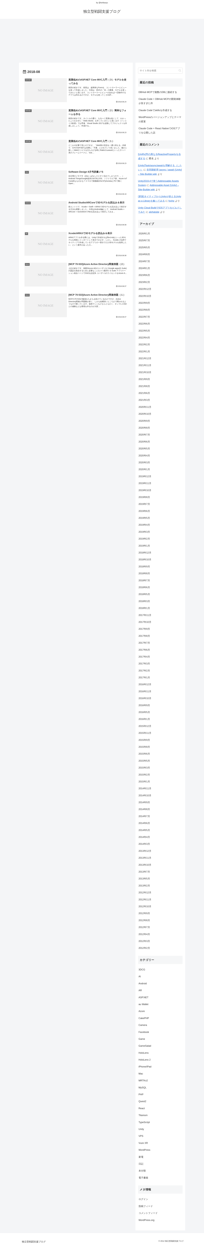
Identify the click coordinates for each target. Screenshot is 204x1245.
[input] (160, 71)
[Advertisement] (102, 39)
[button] (180, 70)
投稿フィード (146, 1206)
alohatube (154, 212)
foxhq (171, 201)
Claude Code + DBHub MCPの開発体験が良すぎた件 (160, 101)
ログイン (143, 1199)
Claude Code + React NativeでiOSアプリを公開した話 (159, 130)
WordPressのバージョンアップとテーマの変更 (160, 119)
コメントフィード (148, 1213)
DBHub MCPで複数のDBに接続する (158, 92)
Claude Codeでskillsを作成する (155, 110)
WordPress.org (146, 1220)
